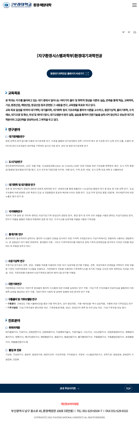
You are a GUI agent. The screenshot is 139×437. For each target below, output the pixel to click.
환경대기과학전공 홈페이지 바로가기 (67, 73)
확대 (123, 32)
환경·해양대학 (27, 5)
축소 (129, 32)
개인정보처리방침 (69, 404)
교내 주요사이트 (68, 388)
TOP (128, 388)
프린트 (134, 32)
